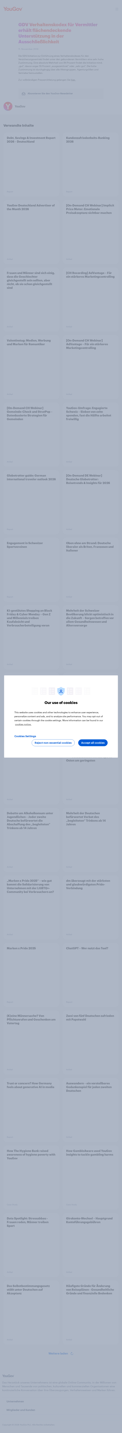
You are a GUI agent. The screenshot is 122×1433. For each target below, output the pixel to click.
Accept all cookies (93, 743)
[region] (61, 716)
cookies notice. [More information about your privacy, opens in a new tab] (23, 724)
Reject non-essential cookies (53, 743)
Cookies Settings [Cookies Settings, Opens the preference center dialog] (25, 736)
